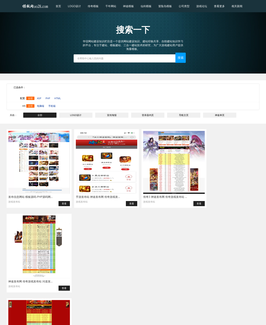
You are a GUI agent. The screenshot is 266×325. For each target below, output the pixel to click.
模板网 (126, 319)
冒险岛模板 (165, 6)
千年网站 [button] (110, 6)
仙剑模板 (146, 6)
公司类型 (184, 6)
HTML (57, 98)
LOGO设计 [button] (74, 6)
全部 (30, 98)
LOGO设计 (76, 115)
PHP (47, 98)
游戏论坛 (201, 6)
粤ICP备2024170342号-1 (162, 319)
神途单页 (219, 115)
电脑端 (40, 105)
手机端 (51, 105)
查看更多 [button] (219, 6)
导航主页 (183, 115)
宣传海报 (112, 115)
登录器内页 (148, 115)
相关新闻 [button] (237, 6)
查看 (60, 203)
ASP (39, 98)
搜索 (184, 58)
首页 (58, 6)
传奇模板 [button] (93, 6)
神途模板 (128, 6)
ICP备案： (145, 319)
